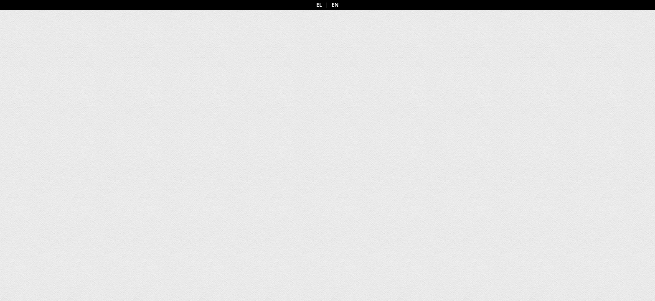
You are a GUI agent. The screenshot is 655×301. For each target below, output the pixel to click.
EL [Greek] (319, 5)
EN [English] (335, 5)
